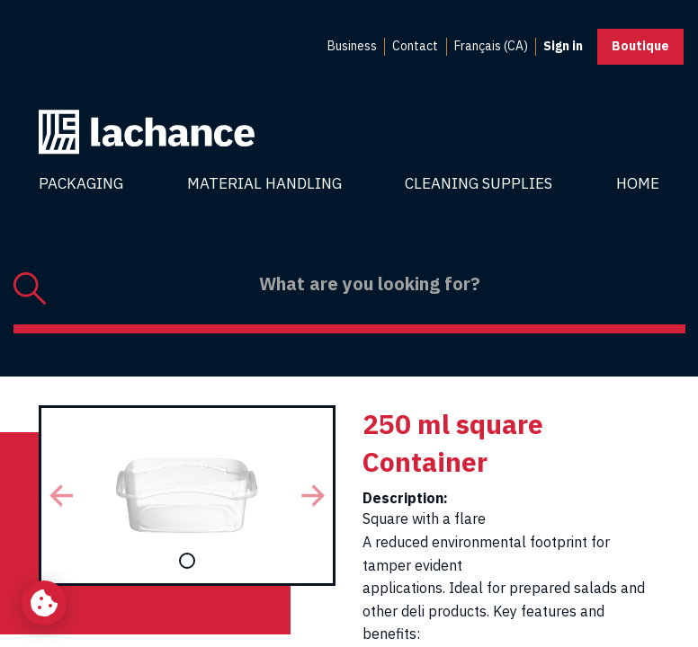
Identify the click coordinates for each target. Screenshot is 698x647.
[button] (61, 495)
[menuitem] (352, 47)
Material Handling (264, 183)
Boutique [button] (640, 46)
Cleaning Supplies (478, 183)
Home (637, 183)
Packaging (81, 183)
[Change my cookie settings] (44, 603)
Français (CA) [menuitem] (491, 46)
